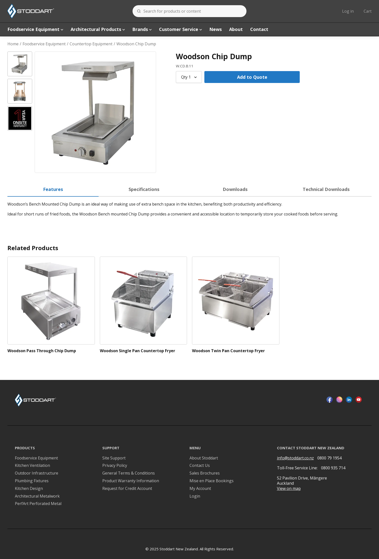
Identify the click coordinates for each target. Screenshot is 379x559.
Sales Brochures (205, 473)
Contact (259, 29)
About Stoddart (204, 458)
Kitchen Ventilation (32, 465)
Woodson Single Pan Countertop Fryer (137, 350)
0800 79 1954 (329, 458)
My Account (200, 488)
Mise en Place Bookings (212, 480)
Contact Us (200, 465)
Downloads (235, 189)
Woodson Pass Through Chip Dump (41, 350)
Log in (348, 11)
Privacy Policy (114, 465)
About (236, 29)
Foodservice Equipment (35, 29)
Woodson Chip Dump (136, 44)
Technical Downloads (326, 189)
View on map (289, 488)
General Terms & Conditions (128, 473)
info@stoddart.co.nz (295, 458)
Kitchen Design (29, 488)
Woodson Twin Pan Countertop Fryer (228, 350)
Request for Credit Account (127, 488)
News (215, 29)
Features (53, 189)
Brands (142, 29)
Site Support (114, 458)
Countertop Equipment (91, 44)
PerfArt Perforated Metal (38, 503)
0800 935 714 (333, 468)
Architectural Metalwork (37, 496)
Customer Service (180, 29)
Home (13, 44)
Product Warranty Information (130, 480)
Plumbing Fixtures (32, 480)
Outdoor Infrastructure (36, 473)
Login (195, 496)
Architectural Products (98, 29)
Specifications (144, 189)
